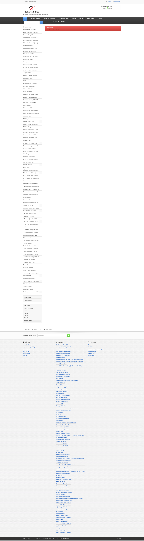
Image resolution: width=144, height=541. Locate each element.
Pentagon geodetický (28, 156)
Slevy (89, 345)
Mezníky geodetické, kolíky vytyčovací (32, 129)
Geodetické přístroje (34, 18)
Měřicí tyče (26, 118)
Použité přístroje (27, 164)
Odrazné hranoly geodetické (30, 151)
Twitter (35, 330)
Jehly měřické (27, 72)
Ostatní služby (90, 18)
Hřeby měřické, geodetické (30, 70)
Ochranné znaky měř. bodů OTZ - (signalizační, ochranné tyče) (32, 146)
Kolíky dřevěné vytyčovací (30, 83)
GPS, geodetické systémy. (30, 64)
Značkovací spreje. (28, 289)
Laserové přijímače (29, 216)
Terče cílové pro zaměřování (30, 246)
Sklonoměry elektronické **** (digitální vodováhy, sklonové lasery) (32, 192)
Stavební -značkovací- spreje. (31, 208)
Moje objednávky (27, 345)
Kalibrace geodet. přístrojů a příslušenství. (32, 75)
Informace (28, 297)
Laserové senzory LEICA (30, 97)
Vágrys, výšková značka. (29, 270)
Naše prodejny (28, 300)
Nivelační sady (27, 140)
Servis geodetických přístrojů (31, 186)
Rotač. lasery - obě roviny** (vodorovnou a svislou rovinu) (32, 175)
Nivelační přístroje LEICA (30, 135)
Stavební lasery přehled (29, 211)
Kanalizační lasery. (28, 78)
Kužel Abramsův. (27, 91)
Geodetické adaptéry (28, 54)
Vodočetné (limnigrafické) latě (31, 273)
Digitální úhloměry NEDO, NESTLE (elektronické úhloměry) (32, 48)
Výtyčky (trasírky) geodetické (31, 281)
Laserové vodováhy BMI (29, 102)
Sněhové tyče (27, 197)
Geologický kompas (28, 62)
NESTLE (27, 318)
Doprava (73, 18)
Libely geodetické (28, 108)
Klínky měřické (27, 81)
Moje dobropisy (27, 349)
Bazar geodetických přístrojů (30, 32)
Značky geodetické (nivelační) (31, 292)
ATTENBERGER (29, 309)
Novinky (90, 347)
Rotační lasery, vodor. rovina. (33, 229)
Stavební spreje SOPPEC (30, 235)
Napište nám (91, 353)
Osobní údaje (26, 353)
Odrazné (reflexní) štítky (29, 148)
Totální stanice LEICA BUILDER (31, 251)
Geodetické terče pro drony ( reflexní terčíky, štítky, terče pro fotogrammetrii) (32, 56)
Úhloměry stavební (28, 267)
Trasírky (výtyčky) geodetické (31, 257)
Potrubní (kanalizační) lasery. (31, 159)
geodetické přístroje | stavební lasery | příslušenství (35, 10)
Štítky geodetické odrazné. (30, 238)
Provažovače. (27, 167)
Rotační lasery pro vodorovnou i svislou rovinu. (33, 224)
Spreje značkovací (28, 200)
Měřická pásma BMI (28, 121)
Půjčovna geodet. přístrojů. (30, 170)
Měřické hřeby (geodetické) (30, 124)
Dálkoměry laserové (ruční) (30, 43)
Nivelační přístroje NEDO (30, 137)
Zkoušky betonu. (27, 286)
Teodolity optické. (27, 243)
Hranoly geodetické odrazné (30, 67)
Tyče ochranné (27, 265)
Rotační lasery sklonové (29, 181)
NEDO (26, 315)
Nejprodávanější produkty (95, 349)
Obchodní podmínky (49, 18)
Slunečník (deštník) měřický (30, 194)
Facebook (27, 330)
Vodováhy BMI (27, 275)
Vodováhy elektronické (29, 278)
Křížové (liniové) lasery (29, 89)
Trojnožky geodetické (29, 259)
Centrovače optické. (28, 35)
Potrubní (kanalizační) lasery (32, 219)
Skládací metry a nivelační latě (31, 189)
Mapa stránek (32, 1)
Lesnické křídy (27, 105)
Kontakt (26, 1)
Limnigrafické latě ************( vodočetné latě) (32, 110)
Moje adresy (26, 351)
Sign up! (25, 355)
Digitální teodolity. (28, 45)
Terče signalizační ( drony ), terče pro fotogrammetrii (32, 248)
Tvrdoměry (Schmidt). (29, 262)
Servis (81, 18)
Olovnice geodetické (28, 154)
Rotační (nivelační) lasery (31, 221)
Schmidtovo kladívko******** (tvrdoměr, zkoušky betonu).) (32, 183)
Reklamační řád (63, 18)
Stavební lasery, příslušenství (32, 232)
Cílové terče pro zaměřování (30, 40)
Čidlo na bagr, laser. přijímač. (31, 37)
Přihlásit (109, 1)
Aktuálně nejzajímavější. (29, 29)
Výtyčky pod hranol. (28, 284)
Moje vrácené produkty (29, 347)
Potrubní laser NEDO (29, 162)
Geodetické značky (28, 59)
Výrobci (27, 306)
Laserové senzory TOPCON (30, 100)
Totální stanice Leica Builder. (30, 254)
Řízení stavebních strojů (29, 173)
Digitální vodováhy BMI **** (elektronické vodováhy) (32, 51)
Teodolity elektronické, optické (31, 240)
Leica (26, 313)
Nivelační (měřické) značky (30, 132)
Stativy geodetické (28, 205)
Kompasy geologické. (29, 86)
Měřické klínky (27, 127)
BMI (26, 311)
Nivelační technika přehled (30, 143)
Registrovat (117, 1)
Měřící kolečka (27, 116)
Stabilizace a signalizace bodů (31, 202)
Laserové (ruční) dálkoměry (30, 94)
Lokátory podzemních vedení (31, 113)
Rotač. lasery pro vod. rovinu (31, 178)
